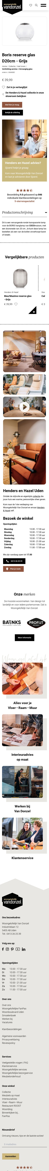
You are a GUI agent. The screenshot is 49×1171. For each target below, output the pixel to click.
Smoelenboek (9, 1015)
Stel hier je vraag (12, 105)
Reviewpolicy (8, 1043)
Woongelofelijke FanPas (14, 1008)
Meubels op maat (11, 1095)
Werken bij (7, 1019)
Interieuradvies (9, 1099)
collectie (36, 496)
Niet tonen (21, 66)
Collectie (12, 66)
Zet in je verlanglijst (14, 87)
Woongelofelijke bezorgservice (17, 1073)
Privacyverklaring (10, 1039)
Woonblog (7, 1109)
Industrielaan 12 (10, 927)
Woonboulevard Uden (13, 1012)
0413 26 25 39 (14, 561)
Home (4, 66)
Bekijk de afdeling (12, 112)
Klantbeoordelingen (12, 1029)
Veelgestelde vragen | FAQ (15, 1062)
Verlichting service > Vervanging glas (17, 69)
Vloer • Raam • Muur (12, 1102)
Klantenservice (9, 1066)
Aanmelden (10, 1156)
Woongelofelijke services (14, 1069)
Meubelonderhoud (11, 1076)
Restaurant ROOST (11, 1105)
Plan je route (13, 569)
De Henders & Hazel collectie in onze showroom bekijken (23, 94)
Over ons (6, 1005)
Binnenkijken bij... (10, 1112)
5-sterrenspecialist (24, 201)
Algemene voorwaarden (14, 1036)
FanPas (6, 1116)
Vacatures (7, 1022)
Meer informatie (24, 638)
